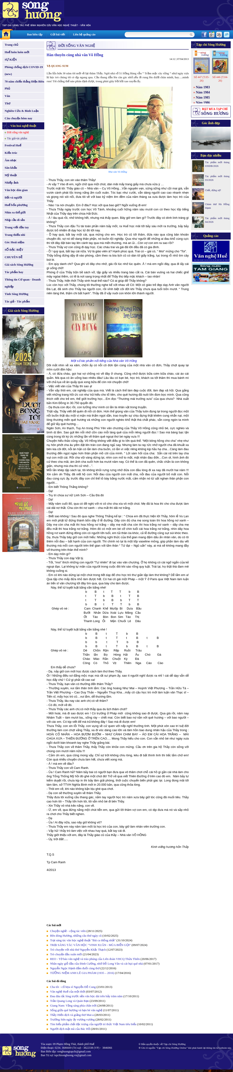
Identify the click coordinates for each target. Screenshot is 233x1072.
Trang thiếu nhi (15, 234)
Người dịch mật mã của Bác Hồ (70, 1029)
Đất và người (13, 197)
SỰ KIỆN (11, 59)
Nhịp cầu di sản (15, 220)
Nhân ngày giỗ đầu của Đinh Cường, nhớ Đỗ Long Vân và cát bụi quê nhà (96, 963)
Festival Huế (13, 145)
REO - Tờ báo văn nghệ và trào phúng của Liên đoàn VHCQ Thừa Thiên (95, 959)
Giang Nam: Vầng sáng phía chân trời (73, 1005)
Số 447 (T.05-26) (201, 78)
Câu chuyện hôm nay (18, 118)
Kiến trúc (11, 152)
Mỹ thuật (11, 175)
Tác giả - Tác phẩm (17, 301)
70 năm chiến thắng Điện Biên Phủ (24, 85)
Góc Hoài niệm (14, 242)
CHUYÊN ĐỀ (13, 257)
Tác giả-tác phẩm (17, 138)
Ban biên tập (34, 34)
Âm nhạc (11, 160)
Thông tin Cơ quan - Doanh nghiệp (23, 283)
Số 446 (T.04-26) (220, 78)
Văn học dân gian (16, 190)
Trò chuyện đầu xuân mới (66, 954)
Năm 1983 (203, 87)
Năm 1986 (203, 102)
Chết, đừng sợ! (213, 190)
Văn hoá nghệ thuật (23, 125)
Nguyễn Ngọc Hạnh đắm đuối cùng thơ (75, 968)
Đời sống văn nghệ (18, 132)
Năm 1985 (203, 97)
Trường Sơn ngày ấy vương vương (72, 1019)
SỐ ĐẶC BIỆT (14, 249)
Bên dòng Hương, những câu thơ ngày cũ (76, 935)
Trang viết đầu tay (17, 227)
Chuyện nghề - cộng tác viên (68, 931)
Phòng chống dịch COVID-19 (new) (24, 70)
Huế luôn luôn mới (17, 52)
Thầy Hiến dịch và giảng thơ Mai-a (72, 1015)
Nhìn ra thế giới (15, 212)
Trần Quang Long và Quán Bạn (69, 1001)
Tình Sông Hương (16, 294)
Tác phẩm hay (14, 272)
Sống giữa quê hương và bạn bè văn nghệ (76, 1010)
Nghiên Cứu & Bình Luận (22, 111)
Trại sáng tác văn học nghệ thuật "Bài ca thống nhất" (83, 940)
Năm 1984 (203, 92)
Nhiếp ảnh (11, 182)
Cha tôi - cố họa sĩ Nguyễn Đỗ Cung (73, 987)
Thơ (7, 103)
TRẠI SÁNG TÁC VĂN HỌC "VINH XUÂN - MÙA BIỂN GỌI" (90, 945)
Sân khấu (11, 167)
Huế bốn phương (16, 205)
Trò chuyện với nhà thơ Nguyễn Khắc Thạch (78, 949)
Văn (7, 96)
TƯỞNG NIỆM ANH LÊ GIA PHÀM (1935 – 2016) (82, 973)
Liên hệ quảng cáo (84, 34)
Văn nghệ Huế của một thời (67, 991)
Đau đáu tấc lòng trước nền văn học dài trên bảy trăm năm (86, 996)
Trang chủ (11, 44)
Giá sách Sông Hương (19, 264)
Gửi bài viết (57, 34)
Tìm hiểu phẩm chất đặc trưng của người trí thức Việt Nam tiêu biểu (93, 1024)
